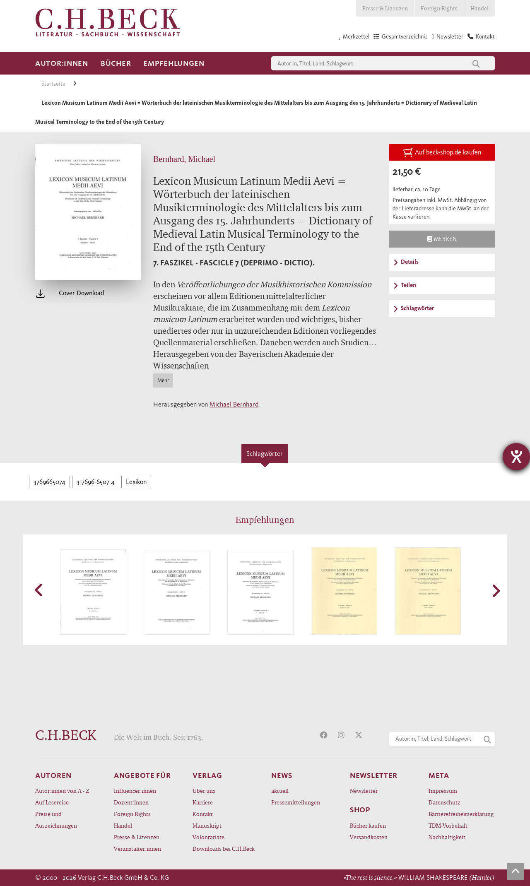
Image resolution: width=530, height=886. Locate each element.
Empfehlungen (174, 63)
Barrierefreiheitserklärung (461, 813)
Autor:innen (61, 63)
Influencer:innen (135, 790)
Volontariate (208, 836)
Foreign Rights (439, 8)
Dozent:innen (131, 802)
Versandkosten (369, 836)
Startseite (54, 83)
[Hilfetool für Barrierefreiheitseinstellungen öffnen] (516, 456)
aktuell (280, 790)
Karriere (203, 802)
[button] (39, 590)
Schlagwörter (264, 453)
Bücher (116, 63)
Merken (442, 239)
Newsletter (364, 790)
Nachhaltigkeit (447, 836)
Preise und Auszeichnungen (56, 819)
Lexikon (136, 482)
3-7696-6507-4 (96, 482)
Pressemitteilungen (295, 802)
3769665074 (49, 482)
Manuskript (207, 825)
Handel (479, 8)
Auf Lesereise (52, 802)
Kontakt (203, 813)
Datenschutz (444, 802)
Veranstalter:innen (137, 848)
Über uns (204, 790)
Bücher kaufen (368, 825)
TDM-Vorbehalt (448, 825)
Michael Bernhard (234, 404)
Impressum (443, 790)
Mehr (163, 380)
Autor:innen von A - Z (62, 790)
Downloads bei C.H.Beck (224, 848)
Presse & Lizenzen (385, 8)
